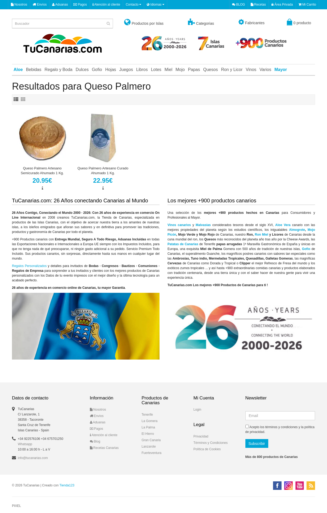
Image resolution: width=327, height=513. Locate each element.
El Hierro (148, 434)
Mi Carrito (307, 4)
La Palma (148, 427)
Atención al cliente (106, 4)
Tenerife (147, 414)
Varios (265, 69)
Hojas (110, 69)
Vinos (251, 69)
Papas (194, 69)
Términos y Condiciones (211, 443)
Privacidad (201, 436)
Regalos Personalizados (29, 266)
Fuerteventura (152, 453)
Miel (168, 69)
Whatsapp (25, 444)
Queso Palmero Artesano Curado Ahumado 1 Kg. (102, 170)
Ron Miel (261, 234)
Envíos (40, 4)
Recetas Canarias (104, 448)
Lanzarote (149, 446)
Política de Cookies (207, 449)
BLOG (238, 4)
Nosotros (19, 4)
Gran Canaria (151, 440)
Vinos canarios (179, 225)
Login (197, 409)
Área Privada (282, 4)
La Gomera (150, 421)
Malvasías (203, 225)
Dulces (82, 69)
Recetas (258, 4)
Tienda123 (67, 485)
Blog (95, 441)
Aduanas (60, 4)
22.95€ (102, 180)
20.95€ (42, 180)
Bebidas (33, 69)
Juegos (126, 69)
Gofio (97, 69)
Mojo (180, 69)
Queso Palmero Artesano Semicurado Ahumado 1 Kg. (42, 170)
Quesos (210, 69)
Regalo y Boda (59, 69)
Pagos (80, 4)
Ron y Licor (231, 69)
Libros (142, 69)
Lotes (156, 69)
